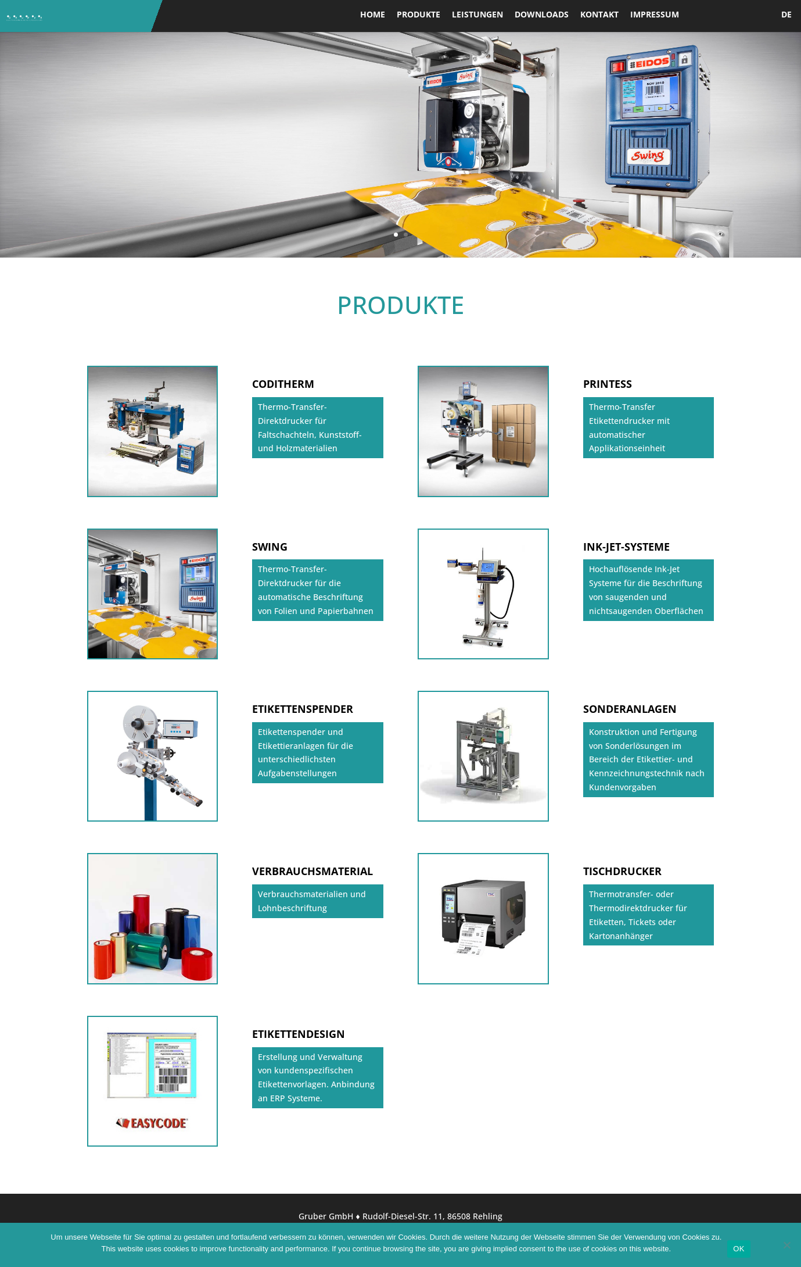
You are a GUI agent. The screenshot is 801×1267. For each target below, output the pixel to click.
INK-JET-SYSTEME (626, 547)
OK (738, 1248)
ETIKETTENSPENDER (302, 709)
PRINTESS (607, 384)
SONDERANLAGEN (630, 709)
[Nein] (786, 1245)
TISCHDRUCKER (622, 871)
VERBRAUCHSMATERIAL (312, 871)
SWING (270, 547)
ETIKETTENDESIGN (298, 1034)
